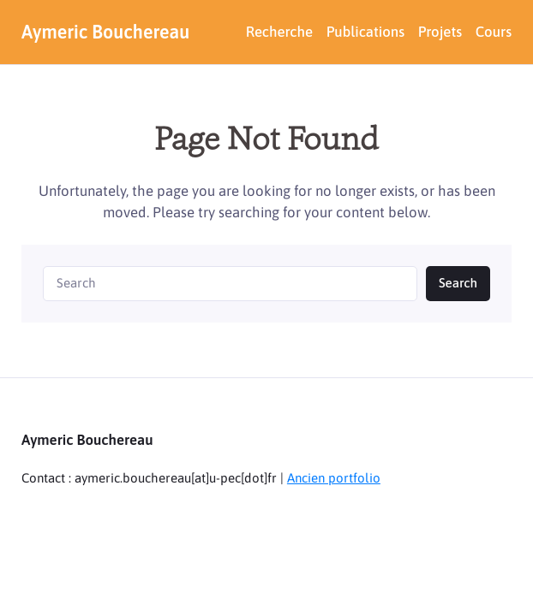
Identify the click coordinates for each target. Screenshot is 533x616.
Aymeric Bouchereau (105, 32)
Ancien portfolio (333, 478)
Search (458, 282)
